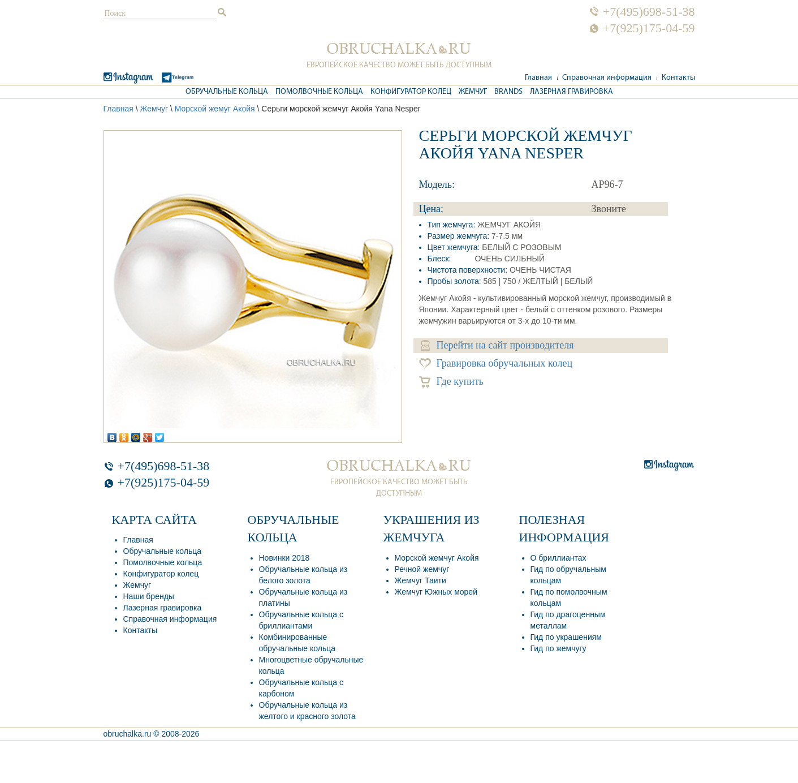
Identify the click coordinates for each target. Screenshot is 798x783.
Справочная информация (607, 78)
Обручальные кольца (227, 92)
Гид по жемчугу (558, 648)
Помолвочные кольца (319, 92)
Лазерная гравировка (571, 92)
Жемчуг (473, 92)
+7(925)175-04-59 (649, 28)
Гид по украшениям (566, 637)
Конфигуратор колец (410, 92)
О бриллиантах (558, 557)
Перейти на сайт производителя (497, 345)
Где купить (451, 381)
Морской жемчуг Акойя (437, 557)
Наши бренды (148, 596)
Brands (508, 92)
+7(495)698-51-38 (649, 12)
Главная (538, 78)
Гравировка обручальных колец (496, 363)
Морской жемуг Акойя (215, 108)
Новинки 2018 (284, 557)
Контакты (678, 78)
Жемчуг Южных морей (436, 591)
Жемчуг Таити (420, 580)
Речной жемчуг (422, 569)
